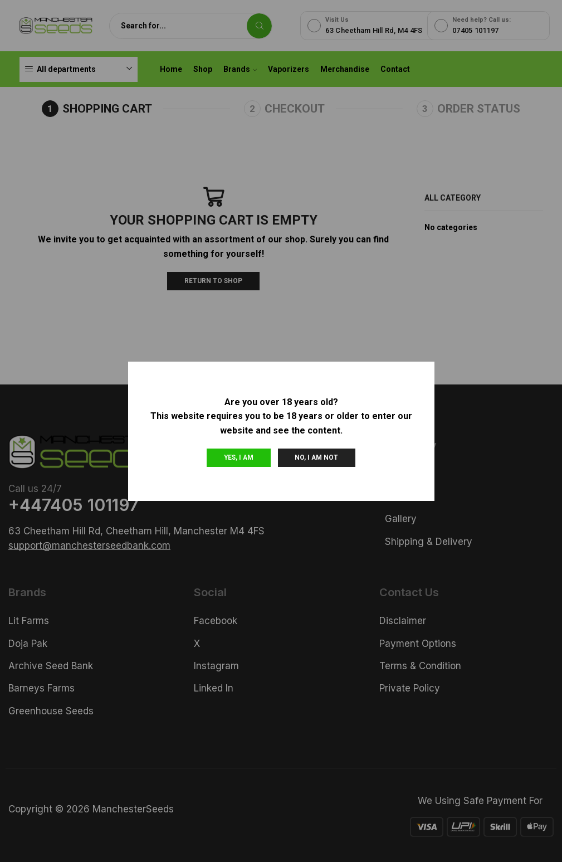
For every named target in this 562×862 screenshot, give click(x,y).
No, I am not (316, 457)
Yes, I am (238, 457)
